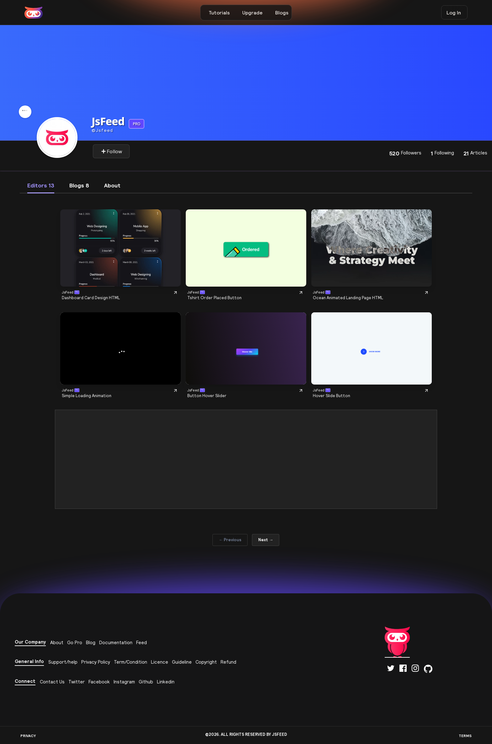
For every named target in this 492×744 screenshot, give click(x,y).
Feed (141, 642)
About (56, 642)
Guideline (182, 662)
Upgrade (252, 12)
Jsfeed (102, 130)
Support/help (63, 662)
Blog (90, 642)
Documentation (115, 642)
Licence (159, 662)
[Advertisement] (246, 459)
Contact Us (52, 681)
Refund (228, 662)
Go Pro (74, 642)
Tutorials (219, 12)
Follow (111, 151)
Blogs (281, 12)
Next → (265, 539)
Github (146, 681)
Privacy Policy (95, 662)
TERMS (465, 736)
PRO (136, 124)
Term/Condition (130, 662)
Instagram (124, 681)
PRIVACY (28, 736)
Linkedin (165, 681)
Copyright (206, 662)
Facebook (99, 681)
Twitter (76, 681)
